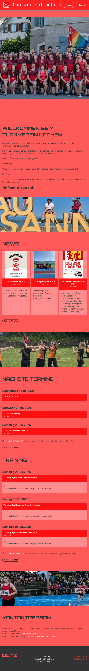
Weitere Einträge (11, 321)
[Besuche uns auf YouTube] (7, 655)
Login (68, 5)
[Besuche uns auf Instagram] (11, 655)
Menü (81, 5)
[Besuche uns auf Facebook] (4, 655)
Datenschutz (80, 659)
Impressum (81, 656)
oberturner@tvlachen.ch (33, 633)
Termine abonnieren (14, 441)
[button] (44, 397)
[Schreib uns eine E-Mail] (15, 655)
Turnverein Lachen (36, 5)
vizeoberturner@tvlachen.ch (41, 636)
